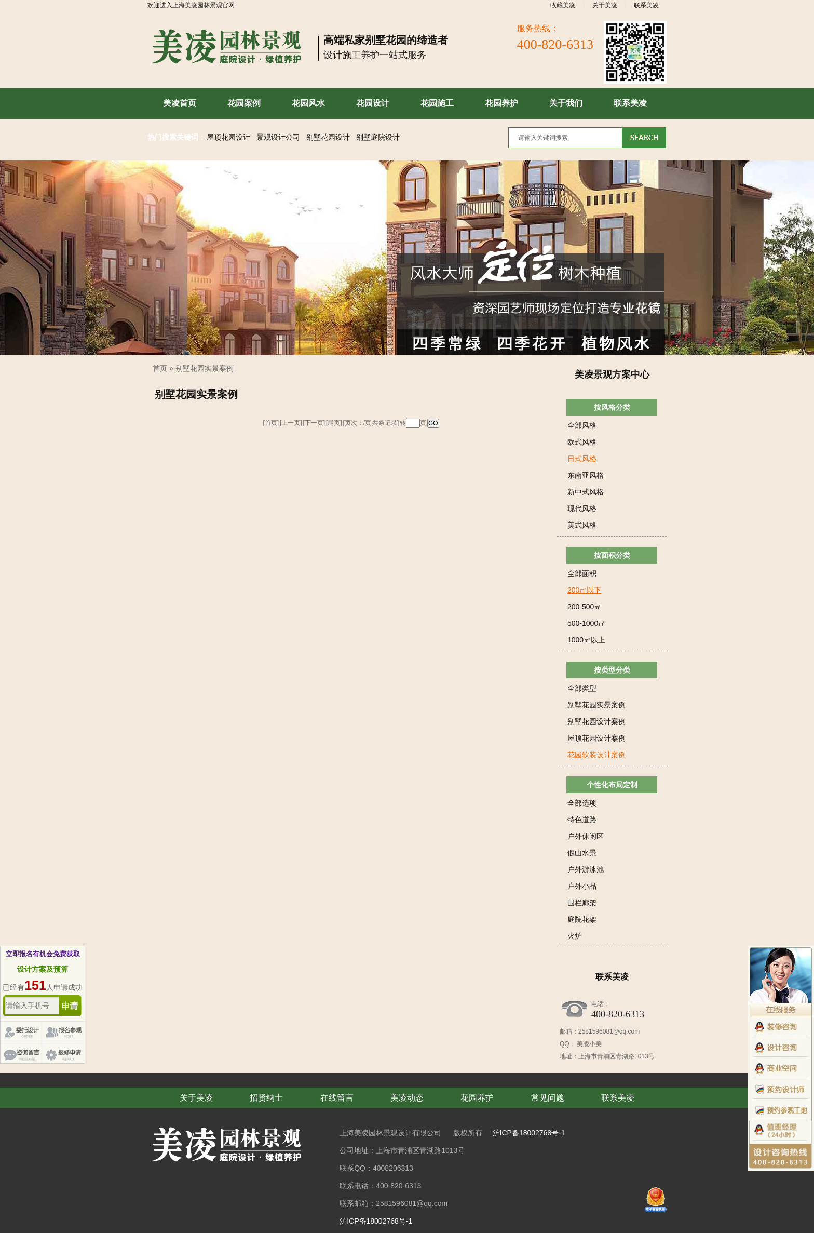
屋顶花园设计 (228, 137)
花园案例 (244, 103)
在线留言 (337, 1097)
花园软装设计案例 (596, 754)
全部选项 (581, 803)
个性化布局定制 (612, 785)
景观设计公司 (278, 137)
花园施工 (437, 103)
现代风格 (581, 508)
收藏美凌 (562, 5)
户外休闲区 (585, 836)
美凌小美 (589, 1044)
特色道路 (581, 819)
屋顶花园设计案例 (596, 738)
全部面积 (581, 573)
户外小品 (581, 886)
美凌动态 (407, 1097)
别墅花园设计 (328, 137)
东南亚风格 (585, 475)
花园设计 (372, 103)
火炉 (574, 936)
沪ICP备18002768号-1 (529, 1133)
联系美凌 (646, 5)
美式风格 (581, 525)
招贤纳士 (266, 1097)
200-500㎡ (584, 606)
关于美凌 (604, 5)
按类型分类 (612, 670)
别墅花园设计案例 (596, 721)
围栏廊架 (581, 903)
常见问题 (547, 1097)
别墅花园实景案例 (204, 368)
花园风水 (308, 103)
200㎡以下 (584, 590)
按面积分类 (612, 555)
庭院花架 (581, 919)
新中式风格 (585, 492)
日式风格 (581, 458)
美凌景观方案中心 (612, 374)
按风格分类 (612, 407)
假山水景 (581, 853)
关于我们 (565, 103)
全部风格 (581, 425)
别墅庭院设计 (378, 137)
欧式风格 (581, 442)
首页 (160, 368)
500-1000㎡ (586, 623)
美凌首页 (179, 103)
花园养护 (501, 103)
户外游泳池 (585, 869)
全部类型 (581, 688)
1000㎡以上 (586, 640)
